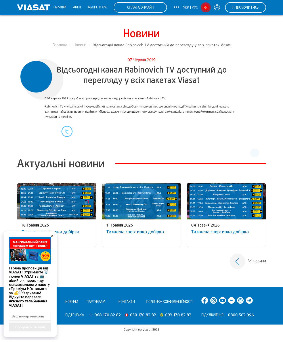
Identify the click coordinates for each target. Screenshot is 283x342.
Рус (195, 7)
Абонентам (97, 7)
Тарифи (59, 7)
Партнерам (96, 301)
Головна (60, 45)
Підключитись (245, 7)
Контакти (127, 301)
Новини (79, 45)
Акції (77, 7)
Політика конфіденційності (169, 301)
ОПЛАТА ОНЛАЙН (140, 7)
